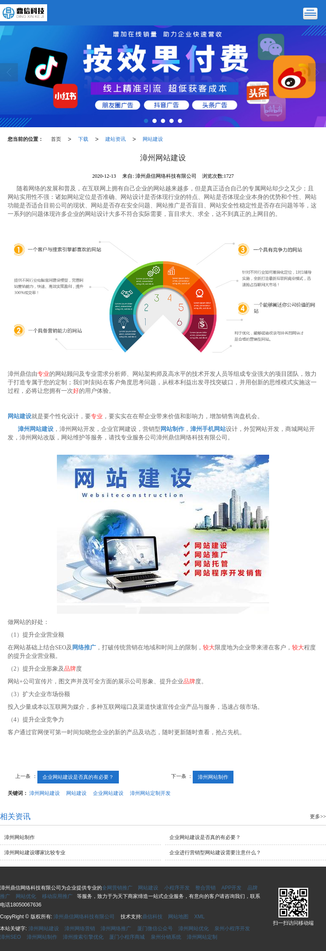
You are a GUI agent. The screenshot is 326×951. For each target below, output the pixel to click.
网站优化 (26, 896)
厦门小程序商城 (127, 937)
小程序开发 (177, 888)
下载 (83, 139)
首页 (56, 139)
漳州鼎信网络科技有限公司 (84, 917)
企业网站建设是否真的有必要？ (78, 777)
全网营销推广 (117, 888)
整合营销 (205, 888)
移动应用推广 (57, 896)
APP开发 (231, 888)
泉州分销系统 (166, 937)
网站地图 (178, 917)
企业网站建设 (108, 793)
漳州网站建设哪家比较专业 (34, 853)
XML (199, 917)
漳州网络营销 (80, 928)
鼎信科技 (152, 917)
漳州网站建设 (44, 793)
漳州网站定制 (202, 937)
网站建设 (153, 139)
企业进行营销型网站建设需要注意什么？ (215, 853)
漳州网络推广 (116, 928)
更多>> (318, 817)
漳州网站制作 (213, 777)
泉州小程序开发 (232, 928)
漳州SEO (10, 937)
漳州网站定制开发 (150, 793)
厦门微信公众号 (155, 928)
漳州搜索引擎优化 (83, 937)
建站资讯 (115, 139)
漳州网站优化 (193, 928)
